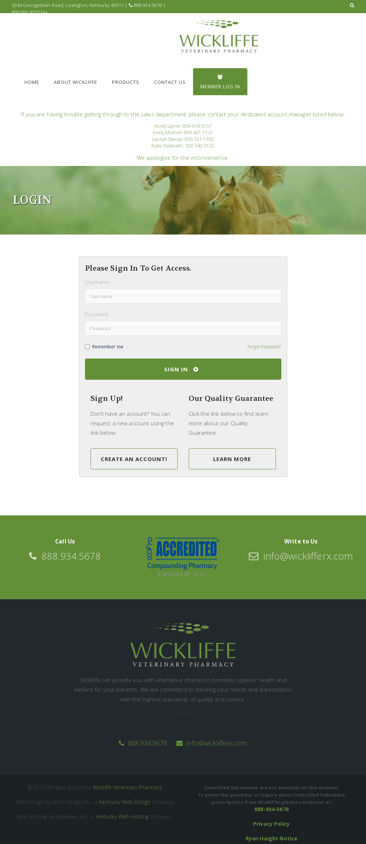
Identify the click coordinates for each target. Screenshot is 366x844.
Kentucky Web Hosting (122, 816)
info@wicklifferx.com (211, 743)
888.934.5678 (145, 5)
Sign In (181, 369)
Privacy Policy (271, 823)
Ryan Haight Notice (272, 838)
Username (97, 282)
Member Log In (220, 82)
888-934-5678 (271, 809)
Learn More (232, 458)
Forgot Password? (264, 346)
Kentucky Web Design (124, 801)
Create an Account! (134, 458)
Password (96, 314)
